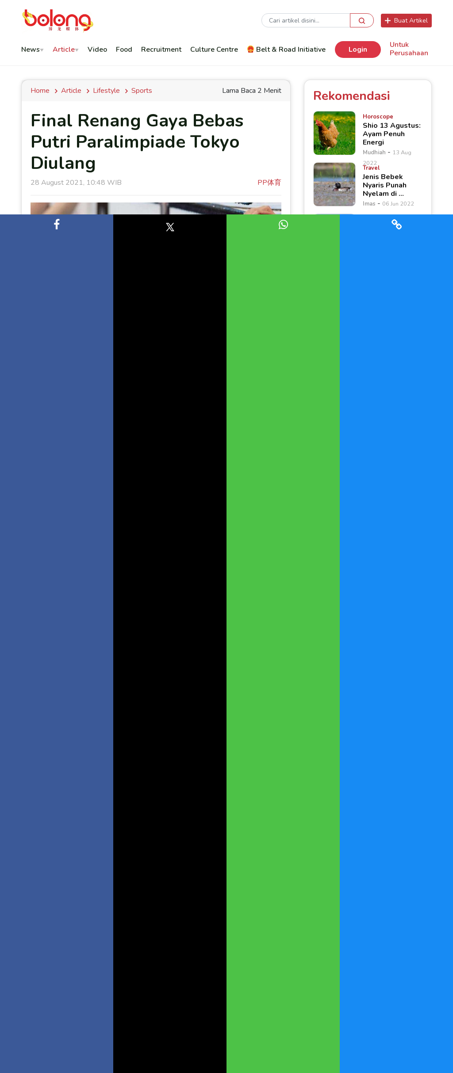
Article (71, 90)
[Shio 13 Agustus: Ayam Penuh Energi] (334, 133)
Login (358, 49)
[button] (56, 643)
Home (42, 90)
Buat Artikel (406, 20)
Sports (141, 90)
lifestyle (106, 90)
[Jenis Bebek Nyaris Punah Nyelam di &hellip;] (334, 184)
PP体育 (269, 182)
